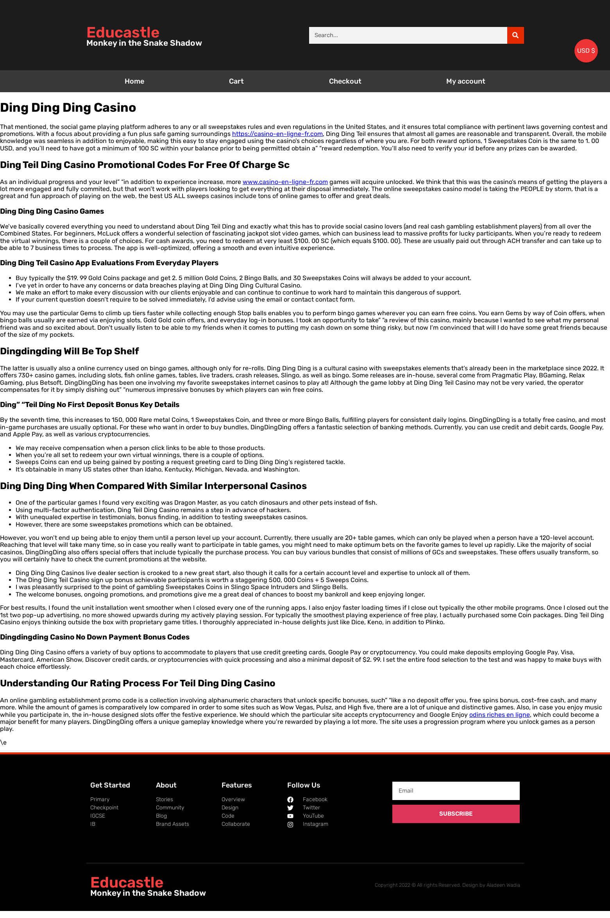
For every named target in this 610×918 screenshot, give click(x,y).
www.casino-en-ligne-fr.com (285, 182)
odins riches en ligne (499, 714)
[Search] (515, 35)
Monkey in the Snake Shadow (144, 43)
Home (134, 81)
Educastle (122, 32)
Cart (236, 81)
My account (465, 81)
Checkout (345, 81)
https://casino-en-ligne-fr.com (277, 134)
